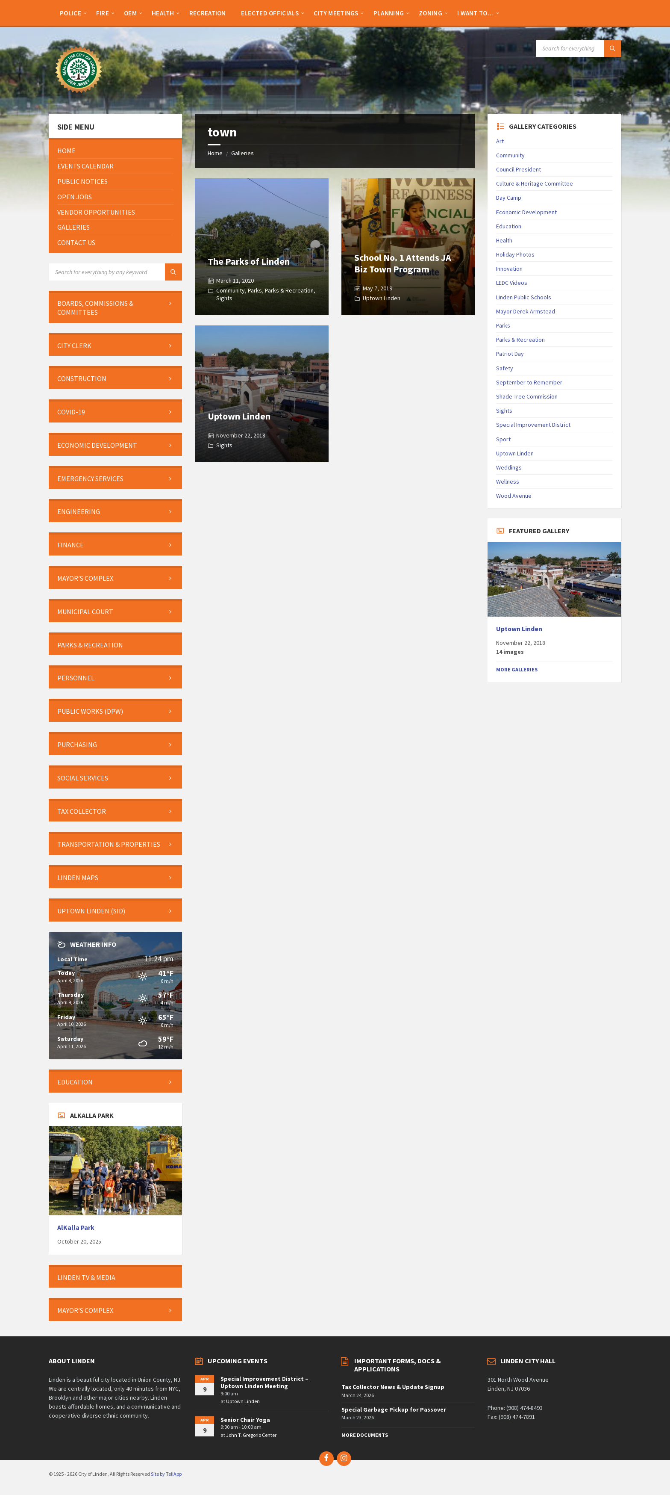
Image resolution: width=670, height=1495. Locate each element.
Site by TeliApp (166, 1474)
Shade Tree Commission (527, 396)
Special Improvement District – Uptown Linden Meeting (264, 1382)
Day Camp (508, 197)
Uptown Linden (381, 298)
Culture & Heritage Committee (534, 183)
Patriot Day (510, 354)
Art (500, 141)
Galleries (242, 153)
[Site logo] (79, 97)
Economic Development (526, 212)
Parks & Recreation (289, 290)
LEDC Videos (511, 283)
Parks (255, 290)
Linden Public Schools (523, 297)
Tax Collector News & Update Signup (392, 1387)
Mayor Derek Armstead (525, 311)
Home (215, 153)
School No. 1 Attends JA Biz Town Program (402, 263)
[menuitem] (70, 12)
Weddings (509, 467)
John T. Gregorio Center (251, 1435)
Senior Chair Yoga (245, 1420)
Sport (503, 439)
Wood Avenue (514, 495)
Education (508, 226)
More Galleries (517, 669)
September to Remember (529, 382)
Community (230, 290)
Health (504, 240)
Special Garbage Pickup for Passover (393, 1409)
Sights (224, 298)
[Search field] (578, 48)
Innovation (509, 268)
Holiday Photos (515, 254)
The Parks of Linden (249, 261)
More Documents (364, 1435)
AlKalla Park (75, 1227)
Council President (518, 169)
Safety (504, 368)
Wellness (507, 481)
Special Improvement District (533, 424)
